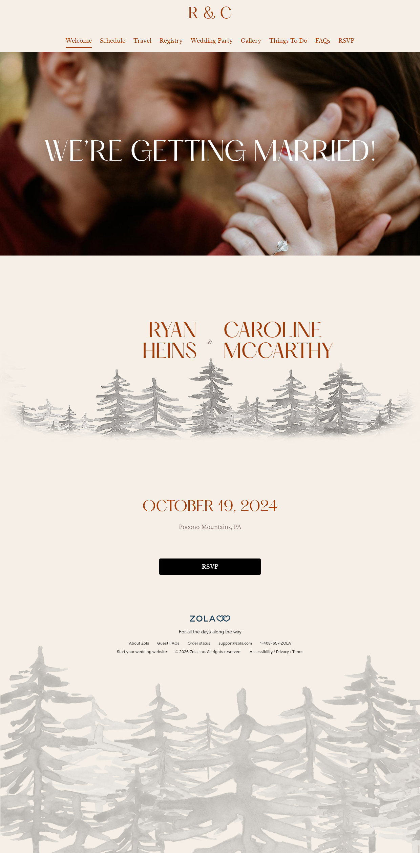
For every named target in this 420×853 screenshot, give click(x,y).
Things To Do (288, 40)
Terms (297, 652)
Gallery (251, 40)
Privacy (282, 652)
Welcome (79, 40)
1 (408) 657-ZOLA (275, 644)
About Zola (139, 644)
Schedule (112, 40)
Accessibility (261, 652)
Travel (142, 40)
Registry (171, 40)
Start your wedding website (142, 652)
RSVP (346, 40)
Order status (199, 644)
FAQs (322, 40)
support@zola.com (235, 644)
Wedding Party (212, 40)
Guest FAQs (168, 644)
